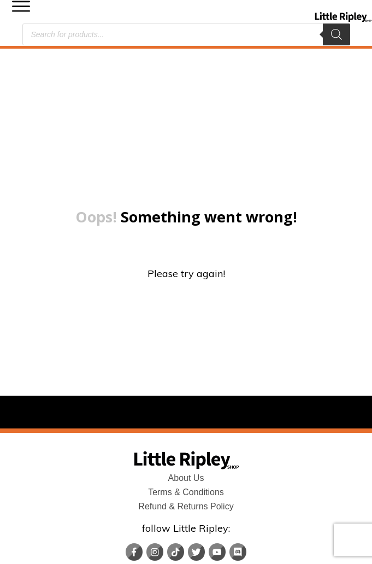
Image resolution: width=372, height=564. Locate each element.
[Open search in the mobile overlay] (186, 34)
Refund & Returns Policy (185, 440)
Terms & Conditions (186, 426)
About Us (186, 412)
